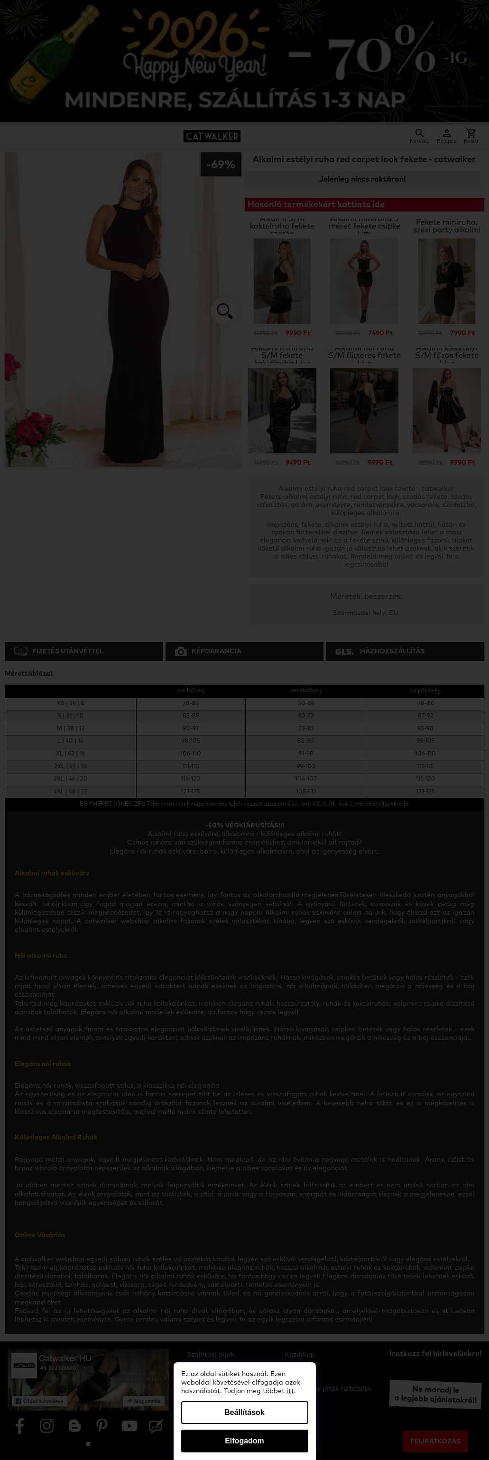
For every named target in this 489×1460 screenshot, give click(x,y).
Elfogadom (244, 1441)
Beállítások (244, 1412)
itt (290, 1391)
